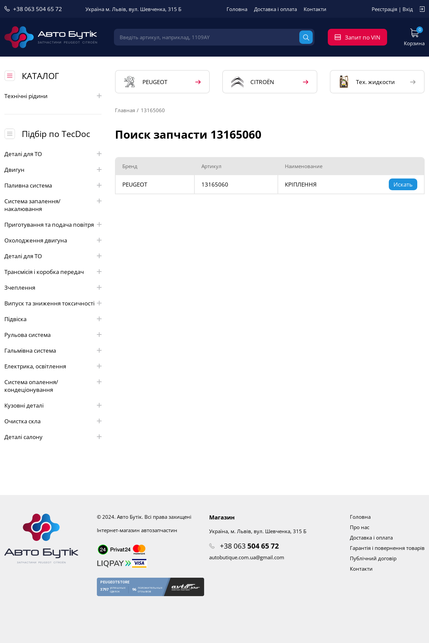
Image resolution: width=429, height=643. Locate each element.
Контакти (315, 9)
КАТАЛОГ (40, 75)
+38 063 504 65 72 (37, 9)
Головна (237, 9)
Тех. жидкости (367, 81)
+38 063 (249, 546)
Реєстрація (384, 9)
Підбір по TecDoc (56, 133)
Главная (125, 110)
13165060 (214, 184)
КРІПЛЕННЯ (301, 184)
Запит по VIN (362, 37)
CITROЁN (252, 81)
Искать (403, 184)
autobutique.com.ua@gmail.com (246, 557)
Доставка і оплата (275, 9)
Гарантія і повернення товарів (387, 548)
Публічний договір (373, 558)
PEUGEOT (145, 82)
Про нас (359, 527)
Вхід (408, 9)
